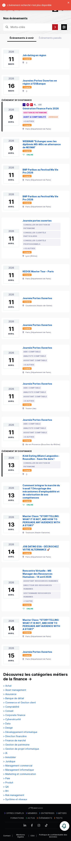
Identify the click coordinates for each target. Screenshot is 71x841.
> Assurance (9, 694)
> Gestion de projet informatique (21, 749)
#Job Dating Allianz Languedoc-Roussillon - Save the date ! (41, 457)
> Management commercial (17, 765)
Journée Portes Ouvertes (37, 298)
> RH (5, 791)
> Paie (6, 778)
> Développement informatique (20, 732)
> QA (6, 787)
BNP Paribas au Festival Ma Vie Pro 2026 (40, 171)
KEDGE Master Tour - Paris (38, 271)
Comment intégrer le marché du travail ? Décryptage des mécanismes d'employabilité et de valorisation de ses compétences (41, 491)
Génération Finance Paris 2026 (41, 108)
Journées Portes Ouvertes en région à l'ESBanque (40, 82)
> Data (6, 723)
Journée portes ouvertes (37, 220)
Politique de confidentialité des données (53, 836)
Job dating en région (34, 55)
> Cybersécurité (12, 719)
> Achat (7, 686)
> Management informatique (18, 770)
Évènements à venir (22, 37)
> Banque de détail (13, 698)
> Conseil (8, 711)
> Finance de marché (14, 740)
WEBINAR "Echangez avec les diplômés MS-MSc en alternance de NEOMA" (42, 144)
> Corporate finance (14, 715)
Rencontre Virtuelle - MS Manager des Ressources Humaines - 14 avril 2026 (37, 573)
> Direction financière (15, 736)
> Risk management (13, 795)
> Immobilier (9, 757)
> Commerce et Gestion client (19, 702)
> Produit (8, 782)
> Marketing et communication (19, 774)
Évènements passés (50, 37)
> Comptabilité (11, 706)
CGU (32, 836)
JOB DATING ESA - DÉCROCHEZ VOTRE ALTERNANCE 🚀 (41, 548)
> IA (5, 753)
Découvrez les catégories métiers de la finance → (35, 676)
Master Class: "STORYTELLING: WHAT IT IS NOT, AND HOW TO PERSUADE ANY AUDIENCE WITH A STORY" (41, 521)
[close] (68, 2)
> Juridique (9, 761)
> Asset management (14, 690)
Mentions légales (20, 836)
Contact (6, 836)
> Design (8, 727)
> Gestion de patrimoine (16, 744)
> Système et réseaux (15, 799)
